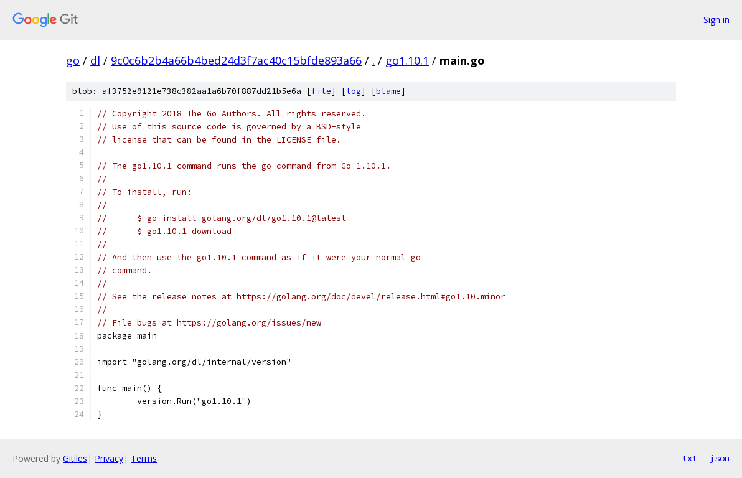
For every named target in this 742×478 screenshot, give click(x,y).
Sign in (716, 20)
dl (95, 60)
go (73, 60)
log (353, 91)
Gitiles (75, 458)
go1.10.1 (407, 60)
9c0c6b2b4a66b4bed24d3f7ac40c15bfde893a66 (236, 60)
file (321, 91)
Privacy (109, 458)
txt (689, 458)
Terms (144, 458)
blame (388, 91)
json (720, 458)
